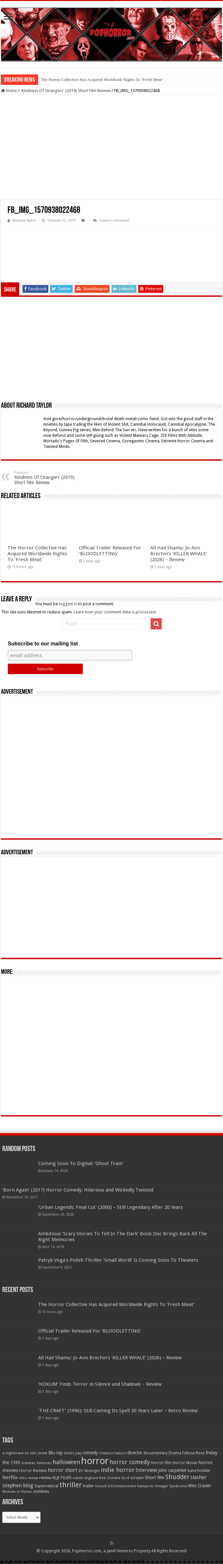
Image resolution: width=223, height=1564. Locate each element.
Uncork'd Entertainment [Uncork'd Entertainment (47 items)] (115, 1486)
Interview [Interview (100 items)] (146, 1470)
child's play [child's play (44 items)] (73, 1453)
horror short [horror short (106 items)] (62, 1470)
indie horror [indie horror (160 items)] (118, 1469)
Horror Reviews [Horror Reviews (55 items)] (33, 1470)
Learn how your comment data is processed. (115, 611)
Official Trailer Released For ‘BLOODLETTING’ (110, 551)
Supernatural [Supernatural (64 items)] (46, 1485)
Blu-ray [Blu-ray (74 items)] (55, 1452)
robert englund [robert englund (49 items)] (85, 1478)
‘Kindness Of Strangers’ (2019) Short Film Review (47, 477)
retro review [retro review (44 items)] (28, 1478)
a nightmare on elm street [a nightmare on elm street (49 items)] (24, 1453)
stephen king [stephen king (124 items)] (17, 1485)
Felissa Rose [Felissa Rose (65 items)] (193, 1452)
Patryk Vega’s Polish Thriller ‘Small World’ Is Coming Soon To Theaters (118, 1260)
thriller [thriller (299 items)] (70, 1485)
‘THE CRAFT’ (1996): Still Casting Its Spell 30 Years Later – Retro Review (118, 1411)
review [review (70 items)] (45, 1477)
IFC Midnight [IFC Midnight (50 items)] (89, 1470)
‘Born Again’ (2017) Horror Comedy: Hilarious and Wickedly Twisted (77, 1190)
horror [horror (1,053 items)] (95, 1460)
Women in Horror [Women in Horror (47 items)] (17, 1492)
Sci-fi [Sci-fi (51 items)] (125, 1478)
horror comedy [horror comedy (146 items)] (130, 1462)
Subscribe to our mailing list (43, 643)
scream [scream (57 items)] (137, 1478)
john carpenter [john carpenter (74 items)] (172, 1470)
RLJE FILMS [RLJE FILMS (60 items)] (62, 1477)
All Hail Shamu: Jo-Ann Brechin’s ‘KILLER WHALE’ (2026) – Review (178, 553)
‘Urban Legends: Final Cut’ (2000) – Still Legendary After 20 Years (110, 1207)
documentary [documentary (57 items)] (155, 1453)
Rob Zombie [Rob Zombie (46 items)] (109, 1478)
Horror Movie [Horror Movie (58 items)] (184, 1463)
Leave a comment (114, 220)
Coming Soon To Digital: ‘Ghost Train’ (80, 1163)
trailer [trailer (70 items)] (88, 1485)
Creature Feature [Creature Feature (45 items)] (112, 1453)
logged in (68, 603)
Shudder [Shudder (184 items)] (177, 1477)
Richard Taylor (24, 220)
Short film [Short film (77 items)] (154, 1477)
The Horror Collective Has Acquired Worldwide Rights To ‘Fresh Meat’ (102, 79)
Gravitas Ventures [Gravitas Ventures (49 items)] (36, 1463)
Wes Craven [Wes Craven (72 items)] (199, 1485)
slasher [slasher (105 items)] (198, 1477)
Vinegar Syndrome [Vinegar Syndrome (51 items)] (171, 1486)
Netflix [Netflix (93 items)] (10, 1477)
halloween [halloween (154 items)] (66, 1462)
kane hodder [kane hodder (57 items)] (199, 1470)
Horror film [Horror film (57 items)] (161, 1463)
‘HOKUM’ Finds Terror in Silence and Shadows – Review (99, 1384)
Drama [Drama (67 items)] (175, 1452)
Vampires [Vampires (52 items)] (145, 1486)
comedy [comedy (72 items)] (90, 1452)
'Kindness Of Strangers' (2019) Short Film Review (66, 90)
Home (9, 90)
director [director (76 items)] (134, 1452)
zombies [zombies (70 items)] (41, 1491)
